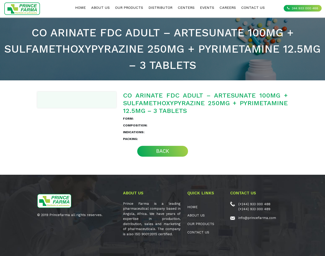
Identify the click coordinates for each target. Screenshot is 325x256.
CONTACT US (253, 7)
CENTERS (186, 7)
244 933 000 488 (302, 8)
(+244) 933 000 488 (254, 204)
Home (80, 7)
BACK (162, 151)
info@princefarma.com (257, 218)
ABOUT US (100, 7)
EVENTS (207, 7)
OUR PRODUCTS (129, 7)
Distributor (160, 7)
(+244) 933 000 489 (254, 209)
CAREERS (228, 7)
